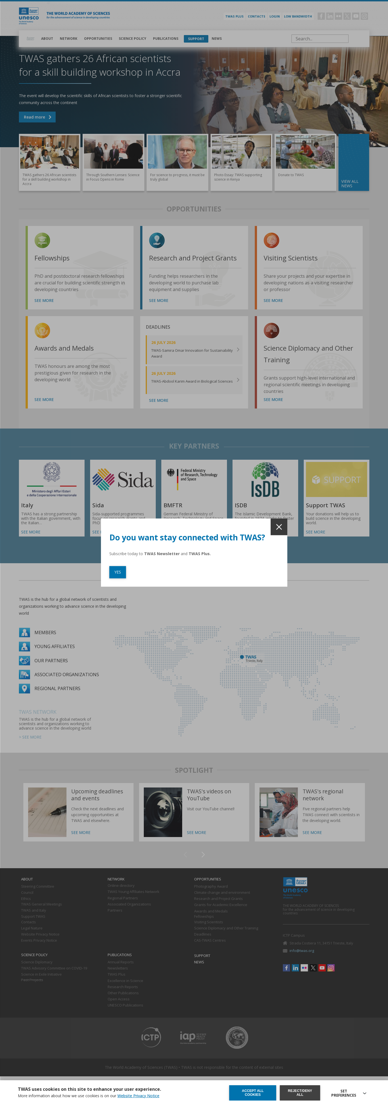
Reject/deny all (300, 1092)
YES (117, 572)
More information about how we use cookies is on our (88, 1096)
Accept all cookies (252, 1092)
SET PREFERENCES (344, 1093)
